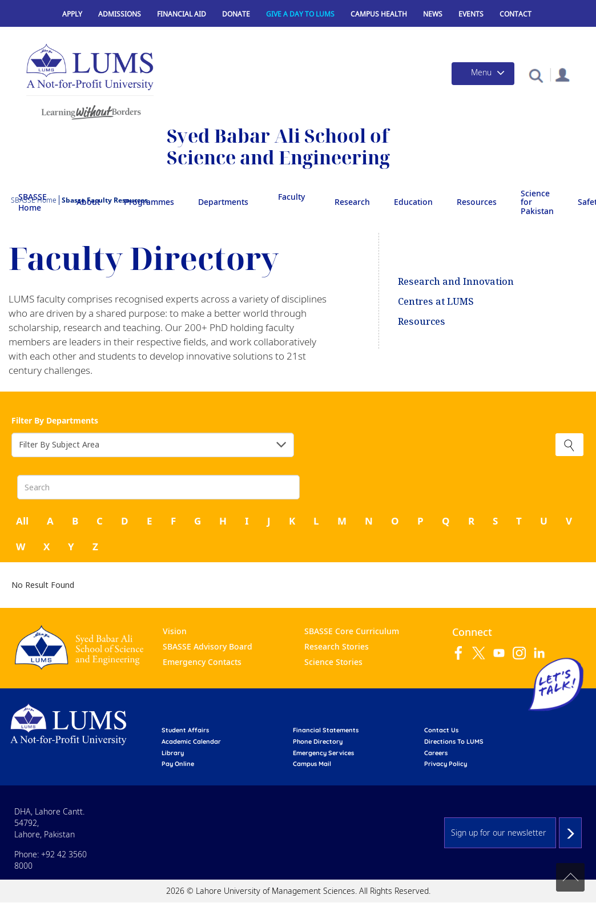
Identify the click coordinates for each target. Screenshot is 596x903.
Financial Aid (181, 14)
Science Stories (333, 661)
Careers (436, 753)
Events (471, 14)
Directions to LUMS (454, 741)
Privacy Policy (445, 764)
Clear (569, 444)
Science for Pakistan (537, 202)
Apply (72, 14)
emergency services (323, 753)
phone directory (318, 741)
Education (413, 201)
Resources (477, 201)
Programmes (149, 201)
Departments (223, 201)
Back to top (570, 877)
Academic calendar (191, 741)
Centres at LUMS (436, 301)
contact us (441, 730)
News (432, 14)
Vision (175, 631)
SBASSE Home (32, 202)
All (22, 520)
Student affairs (185, 730)
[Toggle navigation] (483, 73)
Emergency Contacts (202, 661)
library (173, 753)
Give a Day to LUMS (300, 14)
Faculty (291, 196)
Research (352, 201)
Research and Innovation (456, 281)
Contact (515, 14)
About (88, 201)
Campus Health (379, 14)
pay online (178, 764)
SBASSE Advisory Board (207, 646)
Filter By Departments (54, 420)
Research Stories (336, 646)
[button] (536, 75)
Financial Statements (326, 730)
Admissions (119, 14)
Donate (236, 14)
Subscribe (570, 832)
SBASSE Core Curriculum (351, 631)
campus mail (312, 764)
